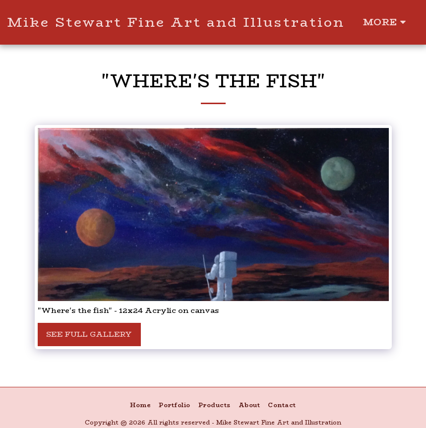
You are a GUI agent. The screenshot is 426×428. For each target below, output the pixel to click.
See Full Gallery (89, 334)
